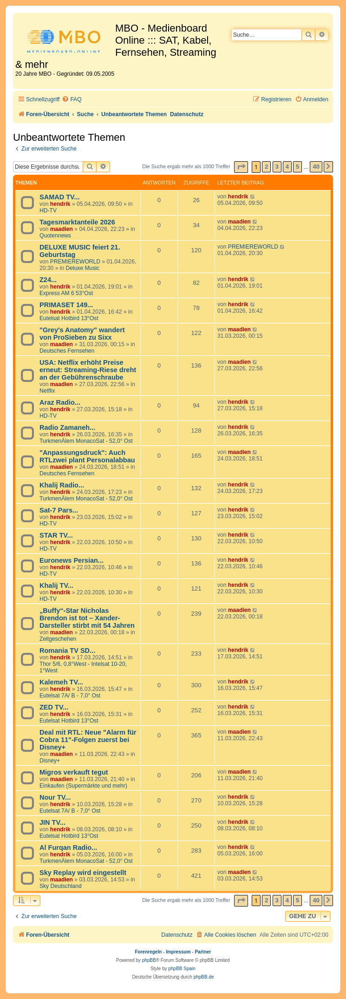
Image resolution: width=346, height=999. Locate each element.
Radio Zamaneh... (67, 427)
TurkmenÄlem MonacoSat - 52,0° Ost (86, 441)
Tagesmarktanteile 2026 (77, 222)
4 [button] (287, 166)
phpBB (149, 960)
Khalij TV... (56, 585)
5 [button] (297, 166)
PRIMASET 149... (66, 305)
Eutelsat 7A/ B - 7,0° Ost (69, 695)
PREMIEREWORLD (75, 261)
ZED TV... (53, 707)
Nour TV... (55, 797)
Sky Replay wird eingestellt (82, 872)
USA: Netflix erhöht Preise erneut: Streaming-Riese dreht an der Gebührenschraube (87, 370)
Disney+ (49, 760)
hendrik (60, 204)
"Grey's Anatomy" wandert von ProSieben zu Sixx (82, 333)
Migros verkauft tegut (73, 772)
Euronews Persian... (71, 560)
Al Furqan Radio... (68, 847)
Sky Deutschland (60, 886)
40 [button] (316, 166)
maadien (61, 229)
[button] (241, 167)
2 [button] (266, 166)
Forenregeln (148, 951)
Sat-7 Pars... (58, 510)
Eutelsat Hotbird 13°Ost (68, 318)
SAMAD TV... (59, 197)
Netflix (47, 391)
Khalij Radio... (61, 485)
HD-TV (48, 210)
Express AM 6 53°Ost (66, 293)
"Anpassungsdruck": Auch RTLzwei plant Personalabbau (87, 456)
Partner (203, 951)
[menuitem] (71, 99)
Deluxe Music (83, 268)
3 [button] (277, 166)
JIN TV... (52, 822)
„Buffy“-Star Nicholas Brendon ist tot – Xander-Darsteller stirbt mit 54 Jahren (87, 618)
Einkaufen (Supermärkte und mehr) (83, 785)
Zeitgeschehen (57, 639)
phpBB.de (204, 976)
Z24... (48, 279)
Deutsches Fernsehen (66, 351)
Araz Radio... (59, 402)
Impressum (178, 951)
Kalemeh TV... (61, 682)
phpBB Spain (181, 968)
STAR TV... (56, 535)
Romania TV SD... (67, 650)
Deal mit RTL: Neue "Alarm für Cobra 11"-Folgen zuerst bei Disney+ (88, 740)
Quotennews (55, 235)
